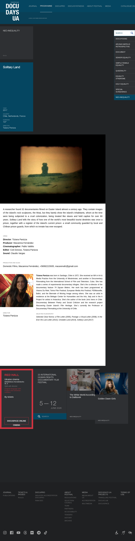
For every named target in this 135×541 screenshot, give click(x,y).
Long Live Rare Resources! (38, 18)
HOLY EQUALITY (122, 84)
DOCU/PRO (60, 6)
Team (66, 506)
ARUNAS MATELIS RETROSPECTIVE (123, 45)
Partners (68, 509)
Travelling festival (107, 497)
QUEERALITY (121, 71)
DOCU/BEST (120, 52)
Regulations (70, 497)
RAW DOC (39, 500)
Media (108, 6)
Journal (33, 6)
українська (15, 2)
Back (5, 55)
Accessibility (70, 512)
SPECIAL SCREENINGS (121, 90)
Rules (21, 497)
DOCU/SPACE (103, 503)
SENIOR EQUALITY (123, 57)
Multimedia (87, 503)
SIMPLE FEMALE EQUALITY (122, 64)
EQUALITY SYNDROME (120, 77)
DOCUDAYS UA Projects (104, 493)
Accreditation (88, 500)
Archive (68, 521)
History (68, 518)
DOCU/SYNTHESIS (76, 6)
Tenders (68, 515)
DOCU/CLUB (103, 500)
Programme (46, 6)
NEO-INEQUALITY (123, 97)
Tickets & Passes (22, 493)
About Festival (94, 6)
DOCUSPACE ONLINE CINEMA (16, 422)
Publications (9, 495)
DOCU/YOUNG (121, 39)
